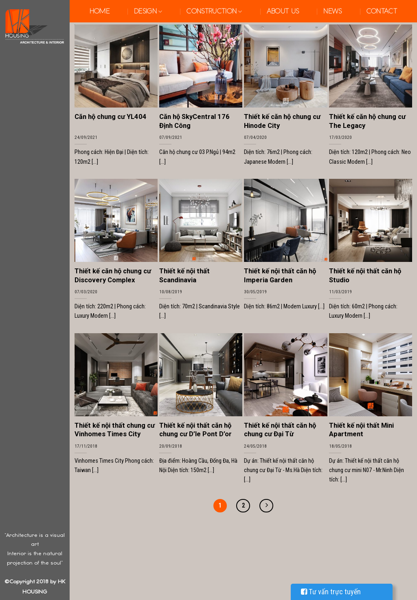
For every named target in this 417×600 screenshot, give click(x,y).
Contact (382, 11)
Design (148, 11)
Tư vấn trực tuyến (331, 591)
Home (100, 11)
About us (283, 11)
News (332, 11)
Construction (214, 11)
